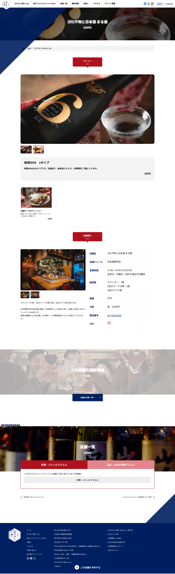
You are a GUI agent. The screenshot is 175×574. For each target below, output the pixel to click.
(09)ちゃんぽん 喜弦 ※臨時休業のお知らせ (70, 554)
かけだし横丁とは (22, 3)
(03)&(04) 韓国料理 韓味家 (63, 534)
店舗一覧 (63, 3)
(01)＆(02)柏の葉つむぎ (62, 530)
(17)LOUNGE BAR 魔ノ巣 (116, 542)
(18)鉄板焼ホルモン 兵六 (116, 546)
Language (169, 4)
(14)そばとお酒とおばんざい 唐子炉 (120, 530)
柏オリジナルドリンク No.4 (44, 3)
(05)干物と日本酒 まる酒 (62, 538)
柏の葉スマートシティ (34, 554)
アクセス (96, 3)
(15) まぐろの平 (114, 534)
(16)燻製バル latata (114, 538)
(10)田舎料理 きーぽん (62, 558)
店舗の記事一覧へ (87, 397)
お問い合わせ (31, 550)
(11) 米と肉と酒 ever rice (63, 562)
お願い (86, 3)
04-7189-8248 (114, 315)
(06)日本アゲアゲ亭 (61, 542)
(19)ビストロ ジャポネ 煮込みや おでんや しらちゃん (126, 550)
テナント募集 (110, 3)
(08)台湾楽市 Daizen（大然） (64, 550)
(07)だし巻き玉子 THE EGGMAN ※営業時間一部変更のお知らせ (77, 546)
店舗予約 (159, 4)
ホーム (29, 530)
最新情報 (75, 3)
